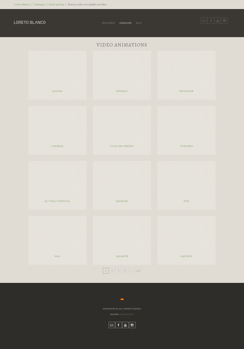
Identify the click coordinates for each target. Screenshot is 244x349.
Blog (138, 23)
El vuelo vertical (57, 201)
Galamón (122, 256)
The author (108, 23)
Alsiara (57, 91)
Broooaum (186, 91)
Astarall (122, 91)
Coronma (186, 146)
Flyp (186, 201)
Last (138, 270)
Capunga (57, 146)
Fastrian (122, 201)
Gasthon (186, 256)
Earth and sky (56, 4)
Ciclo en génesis (122, 146)
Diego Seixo (126, 314)
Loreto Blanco (22, 4)
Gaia (57, 256)
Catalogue (39, 4)
